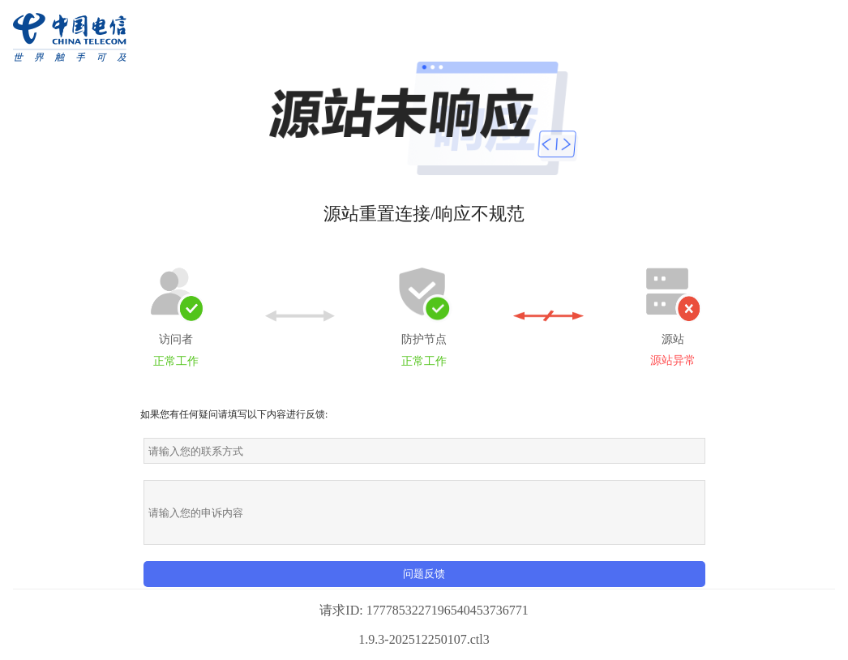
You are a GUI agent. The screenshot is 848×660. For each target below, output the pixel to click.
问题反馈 (424, 574)
